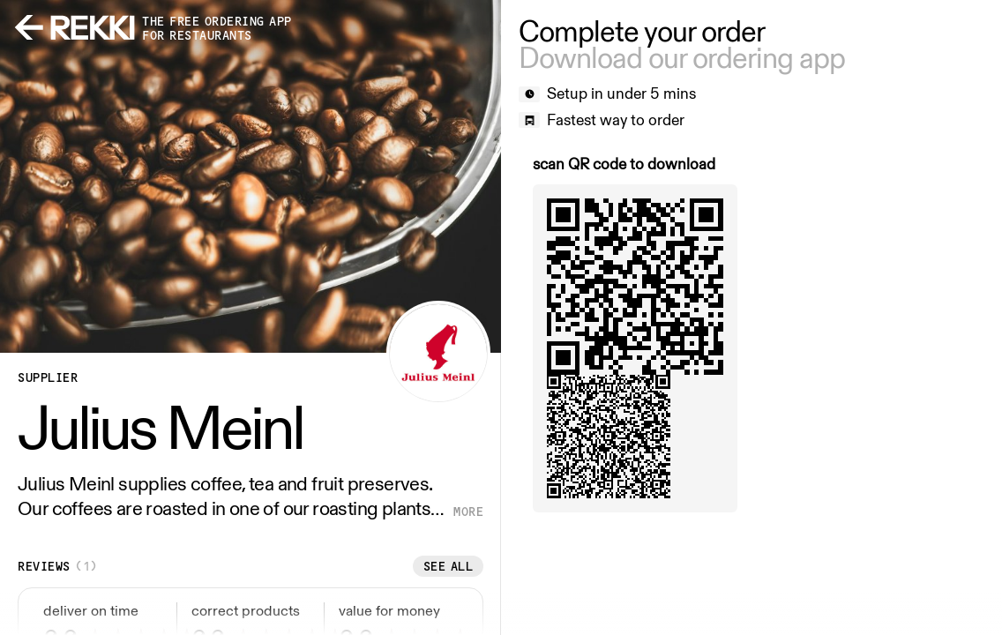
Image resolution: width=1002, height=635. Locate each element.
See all (448, 566)
